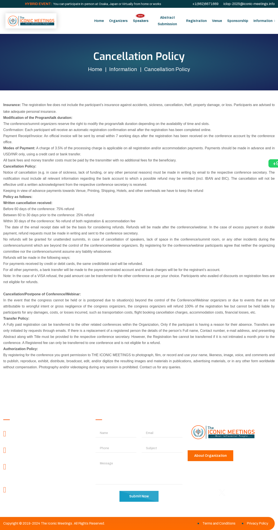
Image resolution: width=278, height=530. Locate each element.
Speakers (141, 18)
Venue (217, 21)
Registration (196, 21)
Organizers (118, 21)
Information (263, 21)
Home (99, 21)
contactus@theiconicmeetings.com (43, 498)
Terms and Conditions (218, 523)
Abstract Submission (167, 21)
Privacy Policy (257, 523)
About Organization (210, 455)
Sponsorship (237, 21)
